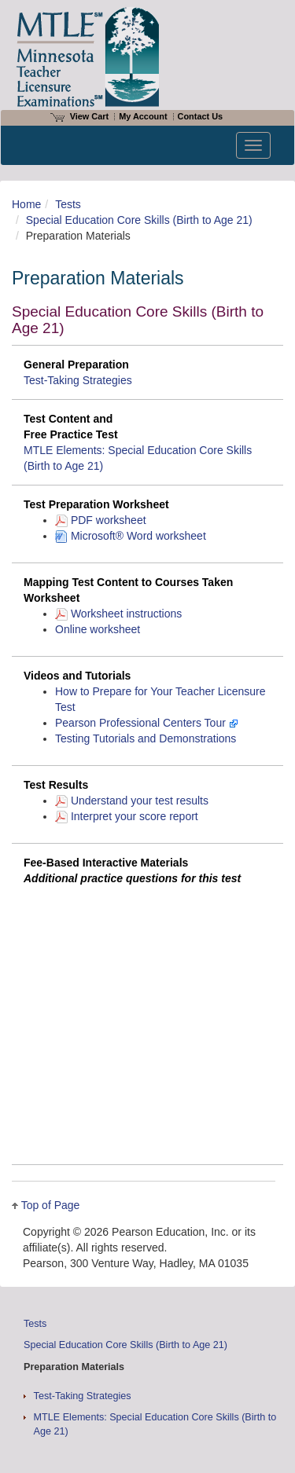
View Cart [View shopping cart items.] (79, 116)
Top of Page (50, 1205)
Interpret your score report (126, 816)
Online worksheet (97, 629)
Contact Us (200, 116)
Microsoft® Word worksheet (130, 535)
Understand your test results (131, 800)
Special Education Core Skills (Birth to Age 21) (139, 220)
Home (26, 204)
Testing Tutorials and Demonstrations (145, 738)
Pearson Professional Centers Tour (146, 722)
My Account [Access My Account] (143, 116)
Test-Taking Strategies (78, 380)
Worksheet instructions (118, 613)
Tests (68, 204)
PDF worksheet (100, 520)
